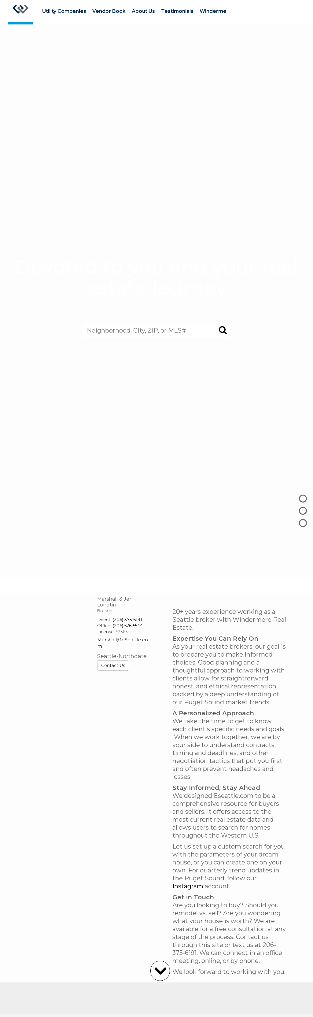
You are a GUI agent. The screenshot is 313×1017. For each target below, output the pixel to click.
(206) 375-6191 (127, 619)
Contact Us (113, 665)
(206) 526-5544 (127, 625)
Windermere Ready (224, 11)
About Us (143, 11)
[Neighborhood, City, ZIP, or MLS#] (156, 330)
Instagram (187, 886)
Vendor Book (109, 11)
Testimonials (177, 11)
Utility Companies (64, 11)
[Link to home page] (20, 12)
